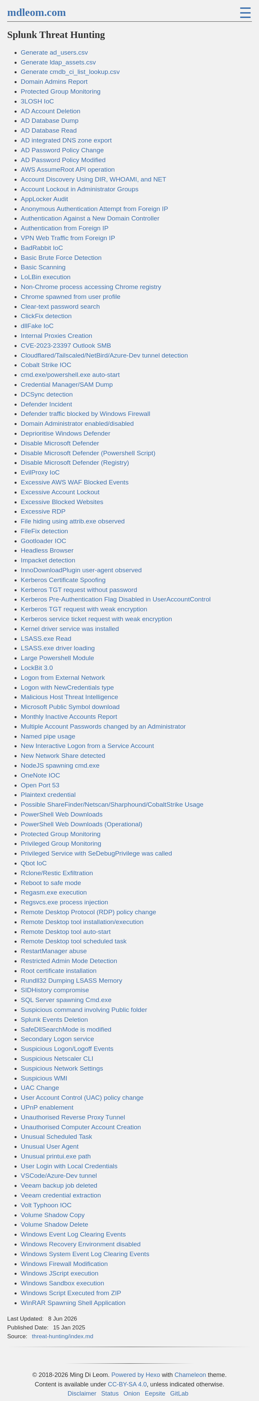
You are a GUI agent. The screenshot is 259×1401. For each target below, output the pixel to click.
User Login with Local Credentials (69, 1166)
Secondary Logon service (57, 1038)
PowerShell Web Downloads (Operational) (81, 824)
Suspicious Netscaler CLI (57, 1058)
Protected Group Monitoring (61, 91)
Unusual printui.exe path (56, 1156)
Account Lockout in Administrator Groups (79, 189)
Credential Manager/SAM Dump (67, 384)
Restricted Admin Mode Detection (69, 960)
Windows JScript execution (59, 1273)
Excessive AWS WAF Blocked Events (74, 482)
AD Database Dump (50, 120)
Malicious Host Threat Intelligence (69, 696)
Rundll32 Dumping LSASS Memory (71, 980)
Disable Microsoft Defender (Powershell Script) (88, 453)
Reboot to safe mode (51, 882)
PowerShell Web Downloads (62, 814)
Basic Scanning (43, 267)
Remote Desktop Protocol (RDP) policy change (88, 912)
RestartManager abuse (54, 951)
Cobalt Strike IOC (46, 364)
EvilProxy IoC (40, 472)
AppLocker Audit (44, 199)
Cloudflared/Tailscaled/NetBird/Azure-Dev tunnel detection (104, 355)
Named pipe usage (48, 736)
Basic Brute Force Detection (61, 257)
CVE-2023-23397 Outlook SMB (66, 345)
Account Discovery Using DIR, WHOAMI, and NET (93, 179)
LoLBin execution (45, 277)
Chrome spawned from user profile (70, 296)
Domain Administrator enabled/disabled (77, 423)
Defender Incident (46, 404)
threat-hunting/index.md (62, 1336)
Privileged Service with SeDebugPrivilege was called (96, 853)
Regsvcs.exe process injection (64, 902)
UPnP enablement (47, 1107)
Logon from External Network (63, 677)
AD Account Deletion (50, 111)
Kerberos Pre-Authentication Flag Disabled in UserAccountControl (116, 599)
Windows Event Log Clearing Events (73, 1234)
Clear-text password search (60, 306)
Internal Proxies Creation (56, 335)
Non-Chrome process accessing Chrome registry (91, 286)
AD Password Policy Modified (63, 160)
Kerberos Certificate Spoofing (63, 579)
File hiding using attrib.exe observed (73, 521)
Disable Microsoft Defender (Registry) (75, 462)
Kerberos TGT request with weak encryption (84, 609)
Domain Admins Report (54, 81)
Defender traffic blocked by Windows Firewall (85, 413)
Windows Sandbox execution (62, 1283)
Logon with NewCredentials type (67, 687)
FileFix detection (44, 531)
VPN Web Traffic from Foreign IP (68, 238)
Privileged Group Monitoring (61, 843)
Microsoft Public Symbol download (70, 706)
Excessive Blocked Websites (62, 501)
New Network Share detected (63, 755)
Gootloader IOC (43, 540)
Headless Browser (47, 550)
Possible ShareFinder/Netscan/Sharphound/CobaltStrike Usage (112, 804)
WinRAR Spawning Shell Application (73, 1302)
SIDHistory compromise (55, 990)
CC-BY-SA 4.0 (127, 1384)
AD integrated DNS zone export (66, 140)
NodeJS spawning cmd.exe (60, 765)
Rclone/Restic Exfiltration (57, 873)
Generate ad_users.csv (54, 52)
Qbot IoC (34, 863)
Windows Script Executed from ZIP (71, 1293)
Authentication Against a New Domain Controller (90, 218)
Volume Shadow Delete (54, 1224)
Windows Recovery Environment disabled (81, 1244)
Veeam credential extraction (61, 1195)
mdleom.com (36, 12)
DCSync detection (47, 394)
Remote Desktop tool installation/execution (82, 921)
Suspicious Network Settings (62, 1068)
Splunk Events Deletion (54, 1019)
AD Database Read (49, 130)
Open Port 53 (40, 785)
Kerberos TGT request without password (79, 589)
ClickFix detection (46, 316)
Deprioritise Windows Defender (65, 433)
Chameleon (190, 1374)
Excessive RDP (43, 511)
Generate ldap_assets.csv (58, 62)
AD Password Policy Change (62, 150)
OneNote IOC (40, 775)
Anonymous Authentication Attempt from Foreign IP (94, 208)
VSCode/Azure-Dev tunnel (59, 1175)
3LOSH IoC (37, 101)
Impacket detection (48, 560)
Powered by (128, 1374)
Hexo (153, 1374)
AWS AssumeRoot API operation (68, 169)
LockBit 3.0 (37, 667)
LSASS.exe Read (46, 638)
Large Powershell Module (57, 657)
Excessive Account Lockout (60, 492)
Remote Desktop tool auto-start (66, 931)
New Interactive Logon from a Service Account (87, 745)
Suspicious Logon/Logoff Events (67, 1048)
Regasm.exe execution (54, 892)
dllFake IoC (37, 325)
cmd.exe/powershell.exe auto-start (70, 374)
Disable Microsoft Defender (60, 443)
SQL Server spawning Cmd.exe (66, 999)
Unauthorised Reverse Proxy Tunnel (73, 1117)
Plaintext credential (48, 794)
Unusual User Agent (50, 1146)
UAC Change (40, 1087)
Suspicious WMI (44, 1078)
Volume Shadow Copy (53, 1214)
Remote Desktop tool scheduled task (74, 941)
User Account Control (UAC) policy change (82, 1097)
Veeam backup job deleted (59, 1185)
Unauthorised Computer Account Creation (81, 1127)
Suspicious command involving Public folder (84, 1009)
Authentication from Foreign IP (64, 228)
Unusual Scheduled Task (56, 1136)
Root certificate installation (58, 970)
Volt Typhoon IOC (46, 1205)
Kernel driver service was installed (70, 628)
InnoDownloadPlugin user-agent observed (81, 570)
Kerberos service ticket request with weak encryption (96, 618)
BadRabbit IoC (42, 247)
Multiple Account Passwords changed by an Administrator (103, 726)
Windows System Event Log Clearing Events (85, 1254)
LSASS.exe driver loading (58, 648)
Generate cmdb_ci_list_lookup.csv (70, 71)
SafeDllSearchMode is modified (66, 1029)
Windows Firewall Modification (64, 1263)
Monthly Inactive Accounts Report (69, 716)
